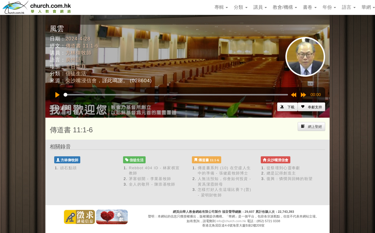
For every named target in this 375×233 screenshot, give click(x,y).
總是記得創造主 (281, 173)
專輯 (221, 7)
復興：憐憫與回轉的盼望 (290, 179)
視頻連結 (60, 108)
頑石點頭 (68, 168)
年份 (329, 7)
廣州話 (73, 60)
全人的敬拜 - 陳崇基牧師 (152, 184)
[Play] (57, 95)
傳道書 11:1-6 (82, 46)
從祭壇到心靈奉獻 (283, 168)
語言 (348, 7)
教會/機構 (285, 7)
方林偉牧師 (79, 53)
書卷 (309, 7)
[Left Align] (311, 106)
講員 (260, 7)
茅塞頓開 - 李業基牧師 (150, 179)
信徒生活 (76, 73)
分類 (240, 7)
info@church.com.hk (231, 221)
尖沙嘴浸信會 (81, 80)
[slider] (176, 94)
